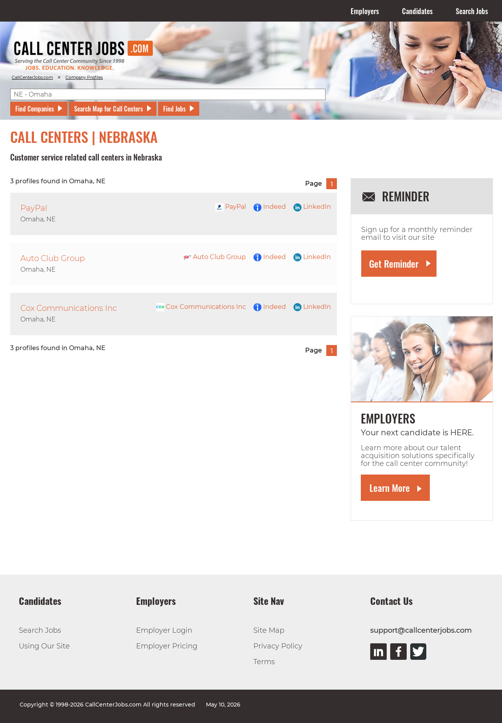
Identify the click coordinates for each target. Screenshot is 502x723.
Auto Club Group (214, 257)
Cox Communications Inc (201, 306)
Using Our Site (44, 646)
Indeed (269, 206)
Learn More (389, 487)
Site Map (268, 630)
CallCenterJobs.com (32, 77)
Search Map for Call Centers (108, 108)
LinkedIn (312, 206)
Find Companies (34, 108)
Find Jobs (174, 108)
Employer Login (164, 630)
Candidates (417, 11)
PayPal (230, 206)
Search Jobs (472, 11)
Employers (365, 11)
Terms (264, 661)
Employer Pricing (166, 646)
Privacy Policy (277, 646)
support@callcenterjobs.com (421, 630)
